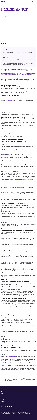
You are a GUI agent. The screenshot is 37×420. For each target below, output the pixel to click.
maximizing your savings (20, 365)
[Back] (2, 6)
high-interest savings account (23, 364)
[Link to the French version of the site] (32, 1)
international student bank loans (24, 74)
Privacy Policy (15, 414)
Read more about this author (9, 382)
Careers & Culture (4, 395)
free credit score (19, 353)
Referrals (2, 401)
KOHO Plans (18, 369)
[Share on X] (3, 43)
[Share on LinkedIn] (5, 43)
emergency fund (25, 179)
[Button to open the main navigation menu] (35, 1)
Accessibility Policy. (20, 414)
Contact (2, 389)
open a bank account (10, 100)
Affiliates (2, 393)
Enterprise (3, 391)
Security (2, 399)
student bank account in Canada (11, 118)
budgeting (9, 288)
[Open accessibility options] (1, 210)
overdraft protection (12, 356)
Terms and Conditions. (27, 413)
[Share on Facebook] (1, 43)
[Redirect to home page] (3, 1)
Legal (2, 397)
